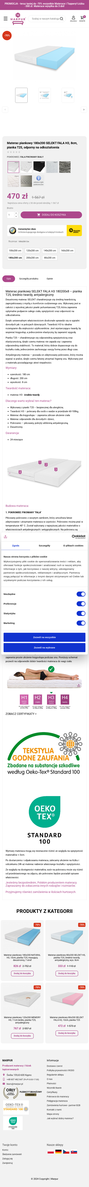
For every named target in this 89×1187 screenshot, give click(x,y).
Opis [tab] (9, 278)
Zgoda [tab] (15, 545)
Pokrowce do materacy (58, 1096)
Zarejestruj (7, 1163)
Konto (5, 1150)
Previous (5, 110)
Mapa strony (53, 1114)
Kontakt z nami (54, 1109)
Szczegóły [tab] (44, 545)
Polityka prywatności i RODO (60, 1070)
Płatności (51, 1083)
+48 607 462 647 (15, 1079)
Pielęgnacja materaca (57, 1101)
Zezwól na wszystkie (44, 637)
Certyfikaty (52, 1092)
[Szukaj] (47, 18)
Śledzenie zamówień (12, 1154)
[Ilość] (10, 214)
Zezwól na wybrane (44, 647)
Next (84, 110)
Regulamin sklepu (55, 1074)
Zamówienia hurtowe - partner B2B (63, 1105)
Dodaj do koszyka (22, 973)
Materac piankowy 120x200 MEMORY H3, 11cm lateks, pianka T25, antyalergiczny (22, 1020)
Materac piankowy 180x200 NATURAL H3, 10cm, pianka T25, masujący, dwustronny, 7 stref (22, 958)
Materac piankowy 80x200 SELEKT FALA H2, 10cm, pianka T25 (67, 1018)
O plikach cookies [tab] (73, 545)
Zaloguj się (7, 1158)
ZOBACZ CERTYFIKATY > (21, 713)
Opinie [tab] (50, 278)
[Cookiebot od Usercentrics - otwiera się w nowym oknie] (71, 537)
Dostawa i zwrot (54, 1066)
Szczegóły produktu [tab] (28, 278)
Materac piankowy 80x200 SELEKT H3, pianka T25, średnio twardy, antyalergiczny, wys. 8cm (66, 958)
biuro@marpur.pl (15, 1084)
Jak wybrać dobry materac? (60, 1118)
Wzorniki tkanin (54, 1088)
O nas (49, 1079)
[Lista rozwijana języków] (73, 18)
